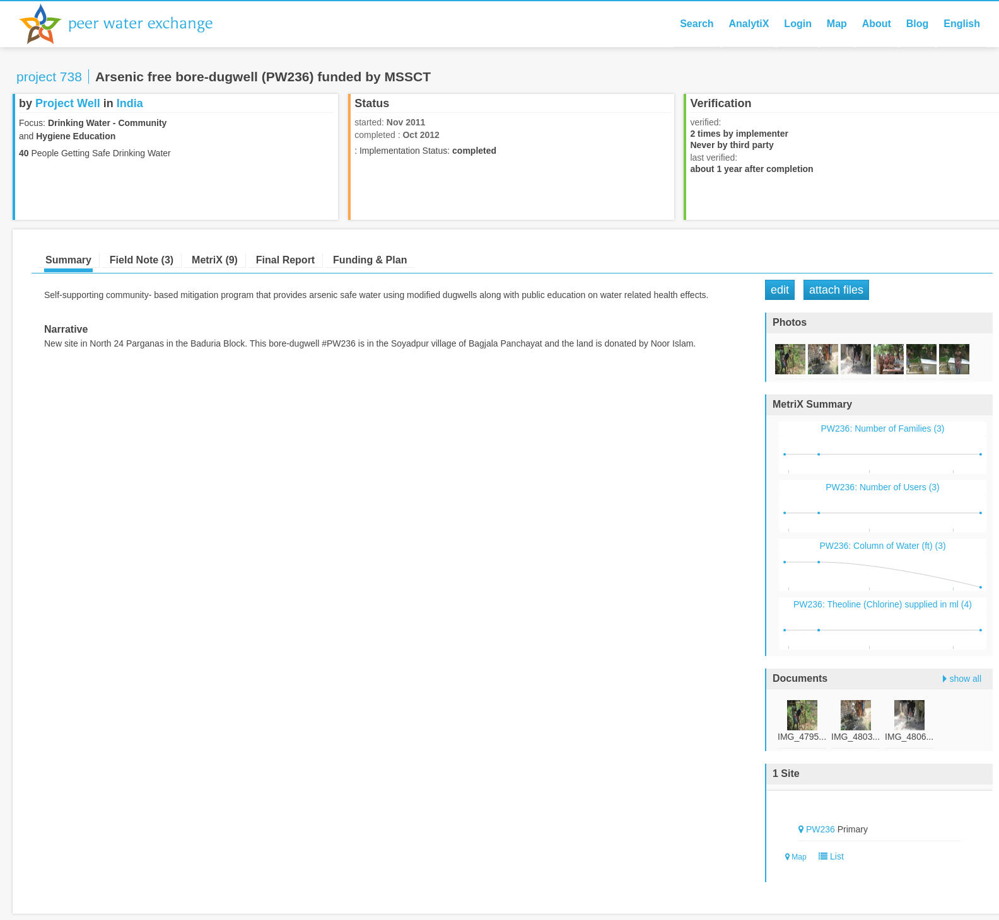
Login (798, 23)
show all (965, 679)
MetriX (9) (215, 260)
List (828, 856)
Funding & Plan (370, 260)
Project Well (67, 103)
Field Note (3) (141, 260)
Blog (917, 23)
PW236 (820, 829)
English (962, 23)
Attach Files (836, 290)
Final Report (285, 260)
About (876, 23)
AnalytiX (748, 23)
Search (696, 23)
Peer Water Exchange (126, 24)
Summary (68, 260)
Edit (780, 290)
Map (837, 23)
